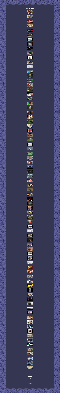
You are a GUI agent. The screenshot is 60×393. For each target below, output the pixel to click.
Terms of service (30, 385)
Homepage (30, 376)
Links (30, 378)
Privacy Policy (30, 383)
